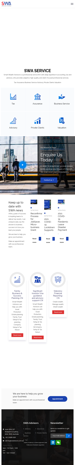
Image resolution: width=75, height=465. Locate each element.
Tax (26, 440)
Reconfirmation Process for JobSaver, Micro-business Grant (38, 221)
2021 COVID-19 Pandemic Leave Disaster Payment (63, 221)
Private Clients (42, 433)
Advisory (28, 429)
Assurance (40, 429)
